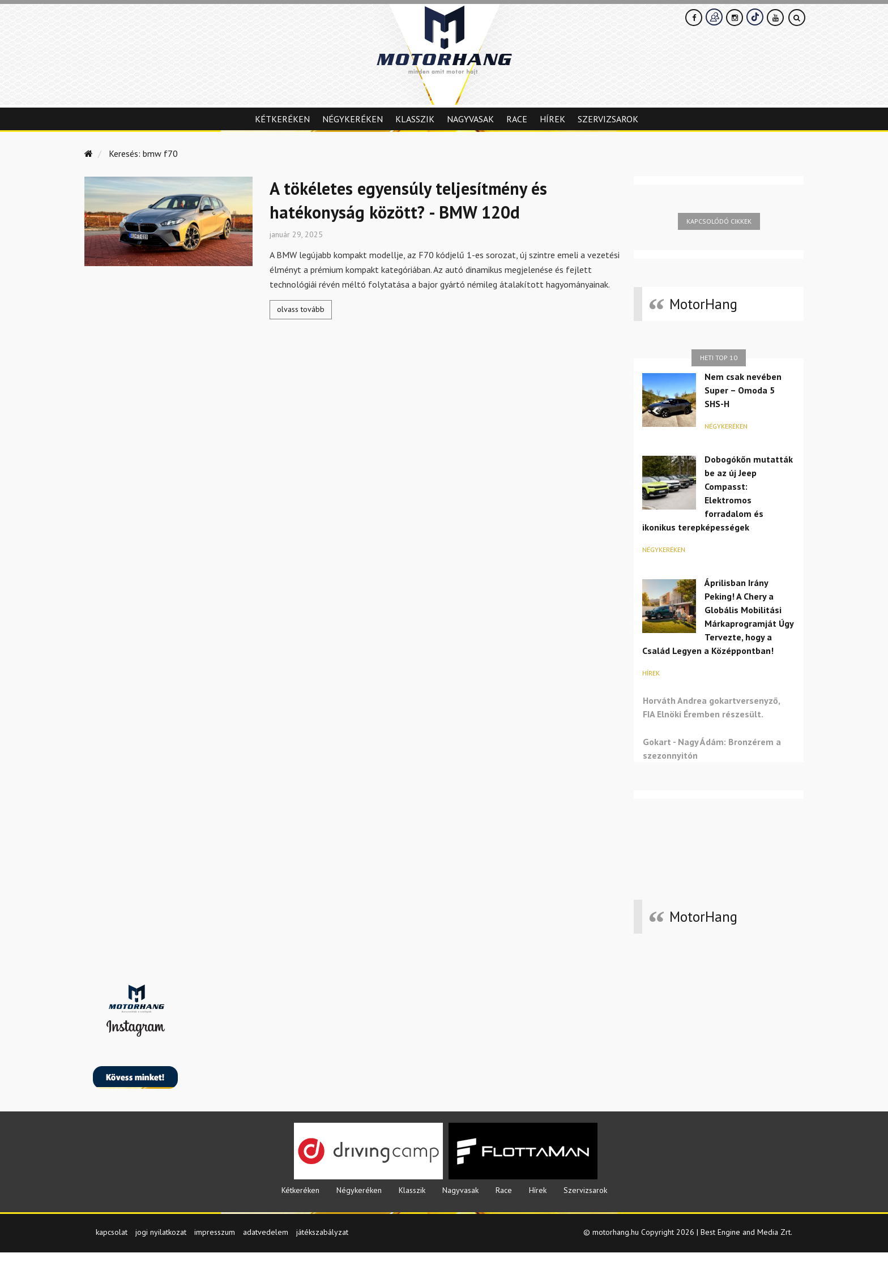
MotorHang (703, 304)
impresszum (214, 1246)
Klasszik (414, 119)
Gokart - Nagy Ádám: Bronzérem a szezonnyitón (712, 748)
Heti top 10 (718, 357)
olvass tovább (301, 309)
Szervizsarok (608, 119)
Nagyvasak (470, 119)
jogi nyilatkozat (160, 1246)
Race (516, 119)
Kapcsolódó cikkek (719, 221)
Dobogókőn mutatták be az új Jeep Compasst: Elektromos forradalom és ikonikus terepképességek (717, 493)
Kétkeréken (282, 119)
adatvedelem (265, 1246)
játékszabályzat (322, 1246)
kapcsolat (111, 1246)
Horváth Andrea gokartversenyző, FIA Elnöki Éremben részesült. (711, 707)
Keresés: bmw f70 (143, 153)
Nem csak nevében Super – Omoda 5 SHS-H (743, 390)
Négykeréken (352, 119)
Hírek (552, 119)
